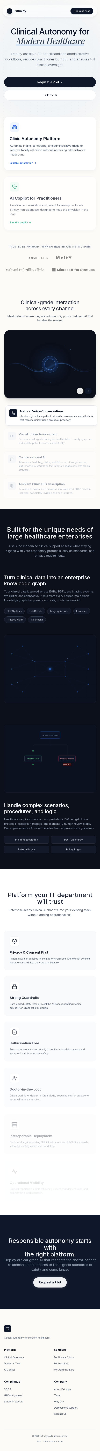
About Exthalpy (62, 1389)
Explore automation (23, 163)
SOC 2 (7, 1389)
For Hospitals (61, 1363)
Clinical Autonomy (14, 1357)
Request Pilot (82, 11)
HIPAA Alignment (13, 1395)
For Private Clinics (64, 1357)
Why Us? (59, 1401)
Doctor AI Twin (12, 1363)
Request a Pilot (50, 82)
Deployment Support (65, 1407)
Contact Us (60, 1413)
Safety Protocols (13, 1401)
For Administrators (64, 1369)
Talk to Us (50, 95)
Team (57, 1395)
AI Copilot (9, 1369)
